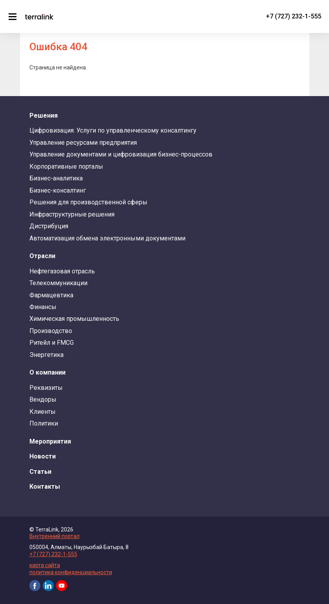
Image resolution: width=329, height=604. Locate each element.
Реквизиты (46, 387)
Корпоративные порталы (66, 166)
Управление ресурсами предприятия (83, 142)
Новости (42, 456)
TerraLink (39, 16)
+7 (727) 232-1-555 (293, 16)
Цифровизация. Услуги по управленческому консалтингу (112, 130)
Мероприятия (50, 441)
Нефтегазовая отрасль (62, 271)
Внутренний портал (54, 536)
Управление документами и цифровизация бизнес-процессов (121, 154)
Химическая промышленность (74, 318)
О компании (47, 372)
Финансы (42, 307)
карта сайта (44, 565)
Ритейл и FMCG (51, 342)
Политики (43, 423)
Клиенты (42, 411)
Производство (50, 331)
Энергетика (46, 354)
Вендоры (42, 399)
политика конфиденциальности (70, 572)
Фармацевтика (51, 295)
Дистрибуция (48, 226)
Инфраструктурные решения (72, 214)
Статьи (40, 471)
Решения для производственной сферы (88, 202)
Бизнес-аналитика (56, 178)
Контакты (44, 486)
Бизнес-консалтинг (57, 190)
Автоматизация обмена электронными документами (107, 238)
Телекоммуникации (58, 283)
